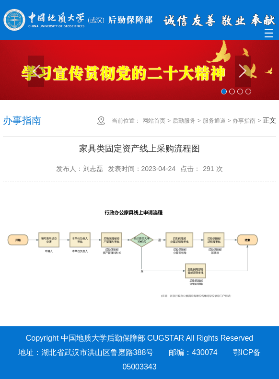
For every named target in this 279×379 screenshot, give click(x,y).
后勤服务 (184, 120)
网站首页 (153, 120)
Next (243, 71)
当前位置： (126, 120)
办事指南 (244, 120)
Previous (36, 71)
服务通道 (214, 120)
